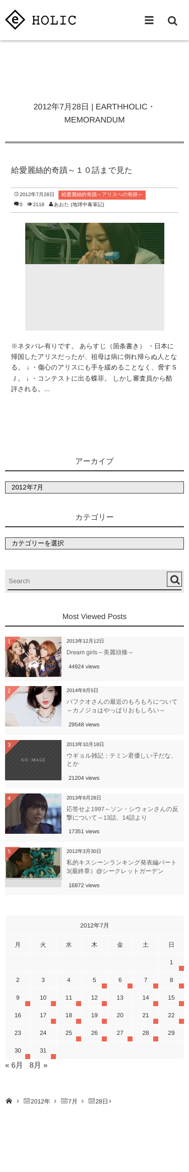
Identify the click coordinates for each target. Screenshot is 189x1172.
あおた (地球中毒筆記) (79, 205)
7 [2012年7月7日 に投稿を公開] (146, 979)
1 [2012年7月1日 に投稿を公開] (171, 962)
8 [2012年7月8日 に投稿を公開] (171, 979)
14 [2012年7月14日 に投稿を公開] (145, 997)
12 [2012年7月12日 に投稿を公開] (94, 997)
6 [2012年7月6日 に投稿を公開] (120, 979)
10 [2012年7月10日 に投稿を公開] (43, 997)
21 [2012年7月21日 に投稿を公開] (145, 1015)
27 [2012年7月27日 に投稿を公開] (120, 1032)
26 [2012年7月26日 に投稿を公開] (94, 1032)
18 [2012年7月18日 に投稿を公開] (69, 1015)
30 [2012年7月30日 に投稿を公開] (18, 1050)
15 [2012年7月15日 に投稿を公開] (171, 997)
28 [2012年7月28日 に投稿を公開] (145, 1032)
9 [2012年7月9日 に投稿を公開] (18, 997)
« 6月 (14, 1065)
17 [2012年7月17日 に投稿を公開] (43, 1015)
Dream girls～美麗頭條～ (100, 652)
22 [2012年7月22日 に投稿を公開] (171, 1015)
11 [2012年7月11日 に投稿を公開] (69, 997)
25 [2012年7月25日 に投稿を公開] (69, 1032)
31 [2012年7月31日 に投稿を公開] (43, 1050)
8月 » (38, 1065)
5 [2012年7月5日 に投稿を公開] (94, 979)
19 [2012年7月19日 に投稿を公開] (94, 1015)
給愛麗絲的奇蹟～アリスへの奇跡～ (102, 195)
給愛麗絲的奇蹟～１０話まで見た (72, 170)
